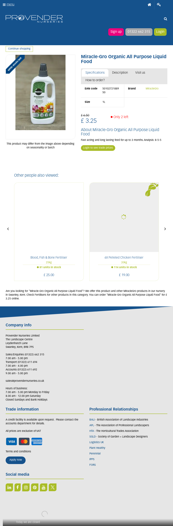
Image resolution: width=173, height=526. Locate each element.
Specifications (95, 72)
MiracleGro (152, 88)
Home (149, 4)
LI (9, 487)
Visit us (140, 72)
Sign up (116, 32)
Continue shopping (19, 48)
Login (160, 32)
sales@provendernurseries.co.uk (25, 381)
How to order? (95, 80)
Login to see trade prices (98, 148)
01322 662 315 (139, 32)
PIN (34, 487)
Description (120, 72)
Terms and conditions (18, 451)
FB (17, 487)
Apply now (15, 460)
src (165, 19)
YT (43, 487)
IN (26, 487)
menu (10, 4)
